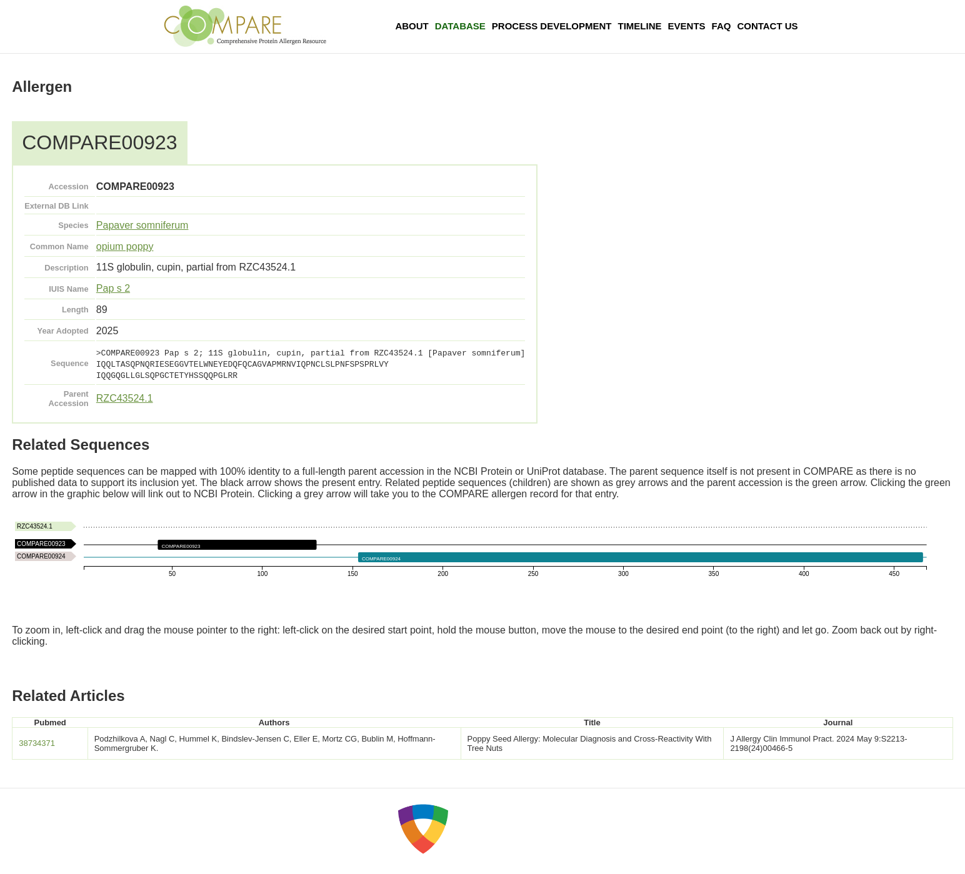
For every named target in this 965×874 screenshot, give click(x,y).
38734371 (37, 743)
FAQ (721, 26)
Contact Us (767, 26)
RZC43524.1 (124, 398)
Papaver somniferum (142, 225)
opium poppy (125, 246)
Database (460, 26)
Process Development (552, 26)
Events (687, 26)
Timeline (640, 26)
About (411, 26)
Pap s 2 (113, 288)
